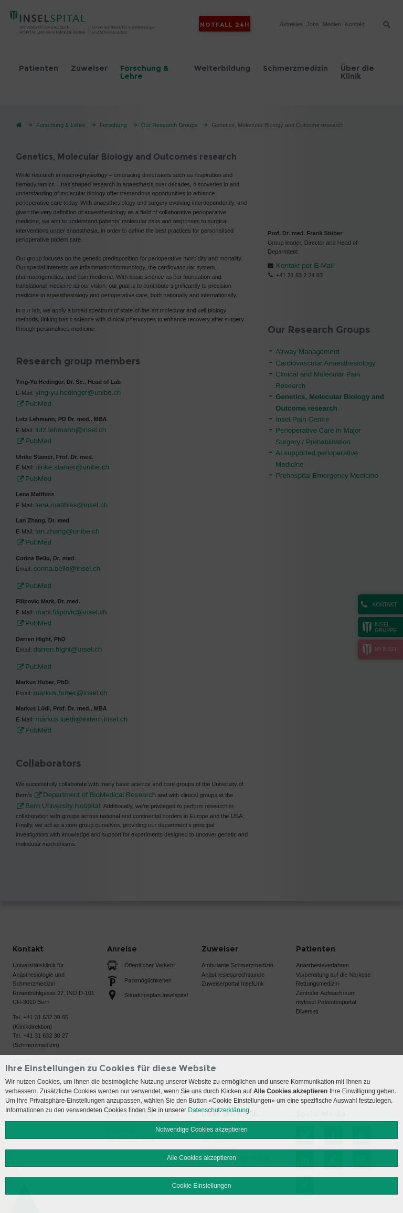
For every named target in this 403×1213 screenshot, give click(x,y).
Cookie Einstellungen (201, 1185)
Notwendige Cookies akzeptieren (201, 1129)
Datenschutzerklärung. (219, 1110)
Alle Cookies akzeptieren (201, 1158)
